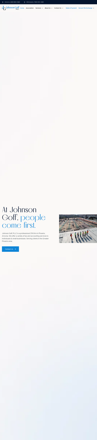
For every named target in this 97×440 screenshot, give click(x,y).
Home (22, 8)
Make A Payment (71, 8)
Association (30, 8)
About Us (47, 8)
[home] (10, 8)
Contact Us (57, 8)
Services (38, 8)
